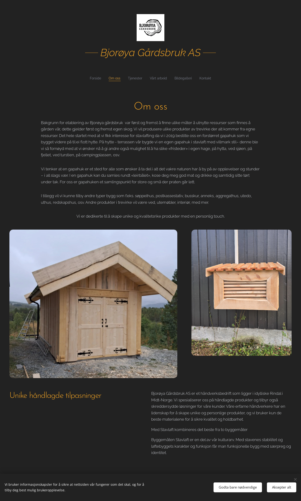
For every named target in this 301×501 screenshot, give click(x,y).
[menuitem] (93, 78)
